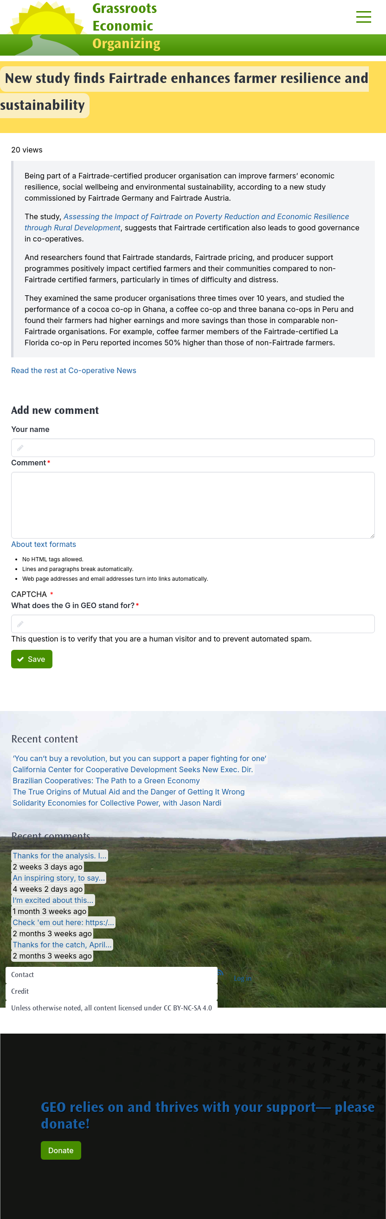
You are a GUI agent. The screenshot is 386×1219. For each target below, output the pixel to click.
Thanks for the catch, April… (62, 944)
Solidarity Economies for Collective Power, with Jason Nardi (117, 802)
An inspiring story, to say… (59, 878)
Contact (22, 975)
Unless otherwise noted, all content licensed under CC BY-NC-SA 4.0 (111, 1008)
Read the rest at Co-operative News (73, 370)
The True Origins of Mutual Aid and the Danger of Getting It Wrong (128, 791)
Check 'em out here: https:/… (63, 922)
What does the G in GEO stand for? (73, 605)
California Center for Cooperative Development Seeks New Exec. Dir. (133, 769)
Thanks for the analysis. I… (59, 855)
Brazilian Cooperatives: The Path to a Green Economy (106, 780)
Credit (20, 992)
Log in (243, 979)
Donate (61, 1150)
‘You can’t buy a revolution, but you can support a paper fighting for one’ (139, 758)
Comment (28, 462)
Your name (30, 429)
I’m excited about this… (53, 900)
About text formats (43, 544)
